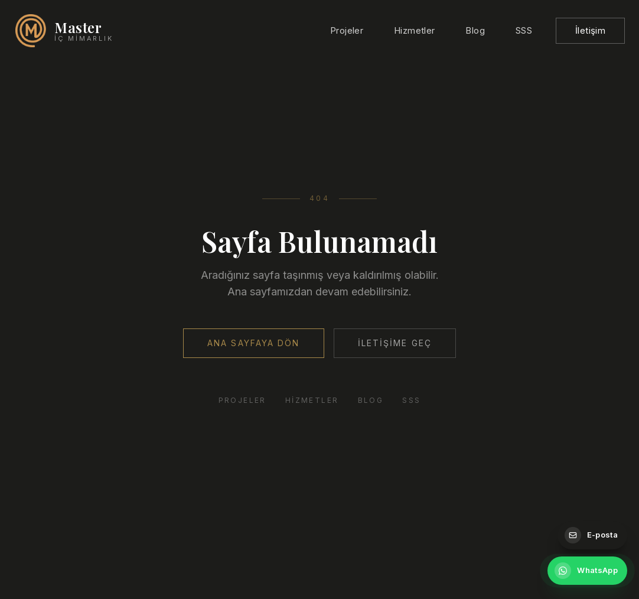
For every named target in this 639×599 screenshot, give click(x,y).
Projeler (346, 30)
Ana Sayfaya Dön (253, 343)
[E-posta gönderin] (592, 535)
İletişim (590, 30)
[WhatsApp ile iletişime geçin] (587, 570)
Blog (475, 30)
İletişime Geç (395, 343)
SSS (524, 30)
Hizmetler (414, 30)
